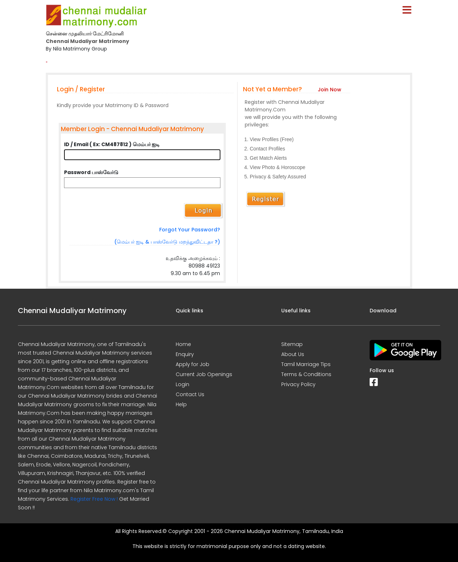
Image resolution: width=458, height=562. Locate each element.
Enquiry (185, 354)
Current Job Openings (204, 374)
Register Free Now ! (94, 499)
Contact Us (190, 394)
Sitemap (292, 344)
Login (182, 384)
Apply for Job (192, 364)
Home (183, 344)
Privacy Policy (298, 384)
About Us (292, 354)
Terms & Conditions (306, 374)
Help (181, 404)
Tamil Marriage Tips (306, 364)
